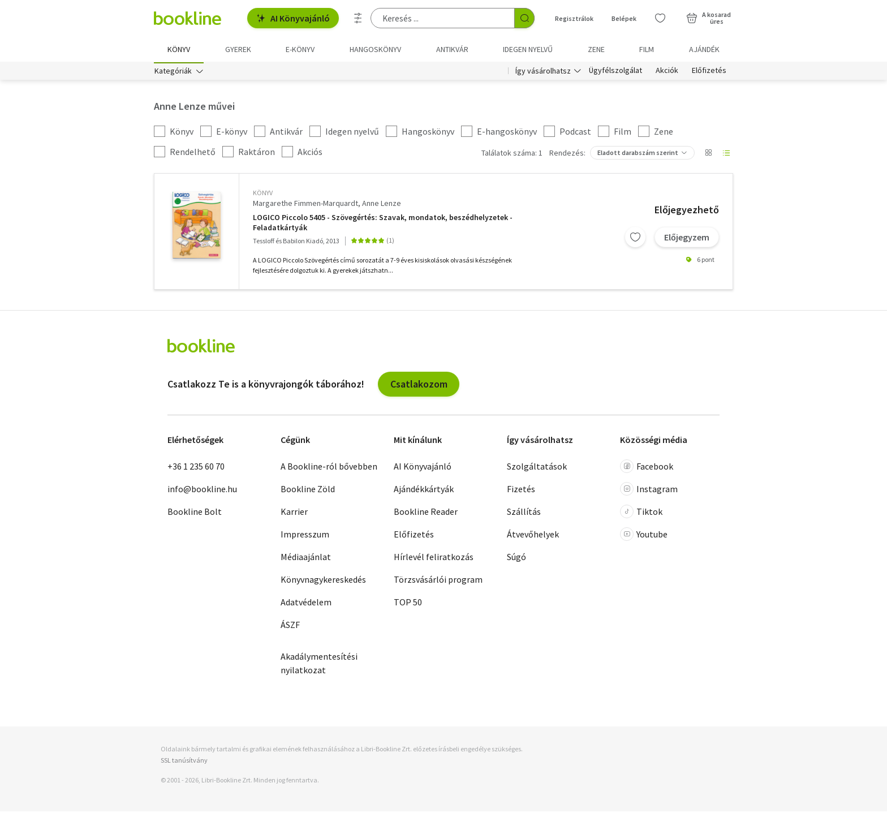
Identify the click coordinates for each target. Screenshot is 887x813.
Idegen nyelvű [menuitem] (528, 49)
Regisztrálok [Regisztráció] (574, 18)
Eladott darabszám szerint (637, 154)
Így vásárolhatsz (543, 72)
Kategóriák (173, 72)
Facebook (646, 468)
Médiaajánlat (306, 559)
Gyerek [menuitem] (238, 49)
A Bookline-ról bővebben (329, 468)
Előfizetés (709, 72)
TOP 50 (408, 604)
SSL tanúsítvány (184, 762)
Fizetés (521, 491)
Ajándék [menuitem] (704, 49)
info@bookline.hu (202, 491)
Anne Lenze (381, 205)
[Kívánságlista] (660, 18)
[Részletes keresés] (358, 18)
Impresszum (305, 536)
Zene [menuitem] (596, 49)
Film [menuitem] (646, 49)
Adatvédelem (306, 604)
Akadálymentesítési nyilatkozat (319, 665)
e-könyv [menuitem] (300, 49)
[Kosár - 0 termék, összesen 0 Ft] (708, 18)
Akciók (667, 72)
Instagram (649, 491)
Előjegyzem (686, 239)
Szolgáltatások (537, 468)
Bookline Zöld (308, 491)
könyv (263, 195)
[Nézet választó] (708, 155)
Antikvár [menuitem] (452, 49)
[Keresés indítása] (524, 18)
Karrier (294, 513)
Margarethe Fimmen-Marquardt (305, 205)
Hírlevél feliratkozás (433, 559)
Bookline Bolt (194, 513)
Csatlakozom (418, 385)
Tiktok (641, 514)
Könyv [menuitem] (178, 49)
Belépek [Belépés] (624, 18)
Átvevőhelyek (533, 536)
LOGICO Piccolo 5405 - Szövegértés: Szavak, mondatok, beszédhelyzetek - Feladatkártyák (383, 224)
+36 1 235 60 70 (196, 468)
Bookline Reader (426, 513)
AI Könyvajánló (293, 18)
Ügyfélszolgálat (615, 72)
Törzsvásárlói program (438, 581)
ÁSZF (290, 627)
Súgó (516, 559)
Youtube (644, 536)
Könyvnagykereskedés (323, 581)
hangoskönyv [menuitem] (375, 49)
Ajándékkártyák (424, 491)
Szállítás (524, 513)
